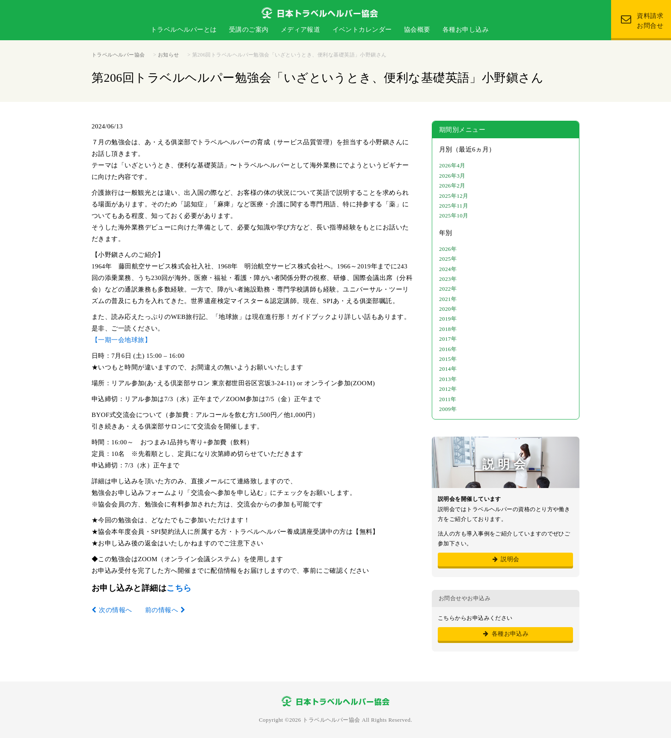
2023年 (448, 279)
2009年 (448, 409)
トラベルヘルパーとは (184, 29)
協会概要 (417, 29)
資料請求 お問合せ (642, 20)
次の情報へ (115, 610)
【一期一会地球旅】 (121, 339)
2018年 (448, 329)
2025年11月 (453, 205)
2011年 (448, 399)
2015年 (448, 359)
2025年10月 (454, 215)
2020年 (448, 309)
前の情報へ (161, 610)
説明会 (505, 559)
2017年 (448, 339)
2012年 (448, 389)
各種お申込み (505, 634)
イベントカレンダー (362, 29)
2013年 (448, 379)
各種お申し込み (465, 29)
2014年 (448, 369)
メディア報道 (301, 29)
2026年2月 (452, 185)
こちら (178, 587)
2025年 (448, 259)
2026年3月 (452, 176)
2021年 (448, 299)
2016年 (448, 349)
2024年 (448, 269)
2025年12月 (454, 196)
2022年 (448, 289)
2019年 (448, 318)
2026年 (448, 249)
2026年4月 (452, 165)
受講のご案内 (249, 29)
